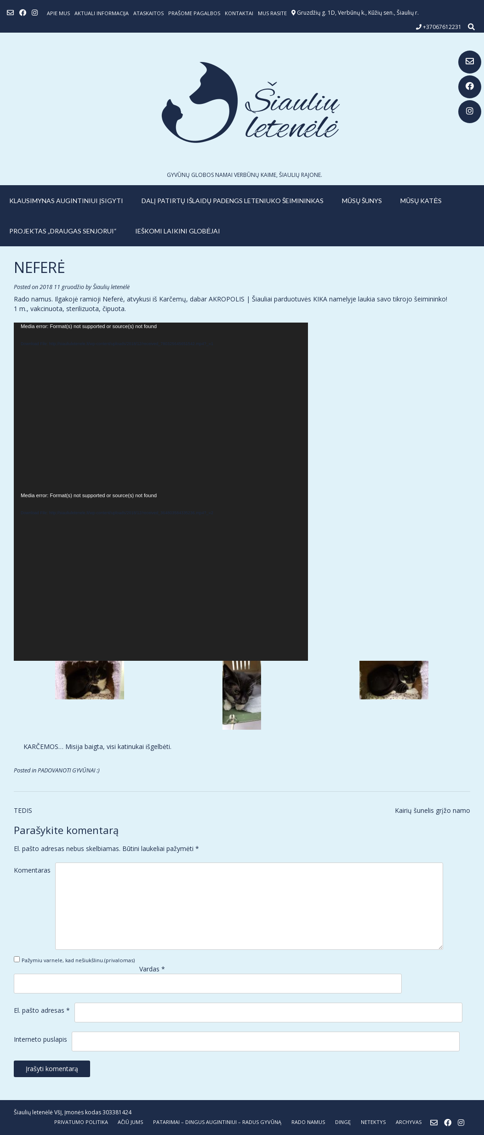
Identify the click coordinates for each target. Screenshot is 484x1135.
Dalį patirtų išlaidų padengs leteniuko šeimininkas (233, 200)
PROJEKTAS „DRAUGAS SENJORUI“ (63, 231)
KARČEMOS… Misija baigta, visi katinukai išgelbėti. (97, 746)
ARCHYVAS (408, 1121)
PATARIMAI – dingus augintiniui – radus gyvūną (217, 1121)
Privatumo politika (81, 1121)
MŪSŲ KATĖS (421, 200)
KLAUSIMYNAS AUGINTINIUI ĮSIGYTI (66, 200)
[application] (161, 407)
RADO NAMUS (308, 1121)
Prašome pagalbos (194, 13)
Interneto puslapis (40, 1039)
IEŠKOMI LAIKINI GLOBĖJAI (177, 231)
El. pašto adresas (42, 1010)
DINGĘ (343, 1121)
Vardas (152, 969)
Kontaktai (239, 13)
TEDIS (23, 810)
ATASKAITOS (148, 13)
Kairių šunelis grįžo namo (432, 810)
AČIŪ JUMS (130, 1121)
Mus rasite (272, 13)
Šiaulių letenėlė (111, 287)
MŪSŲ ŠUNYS (362, 200)
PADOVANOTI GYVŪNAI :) (69, 770)
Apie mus (58, 13)
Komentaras (32, 870)
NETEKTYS (373, 1121)
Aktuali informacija (101, 13)
